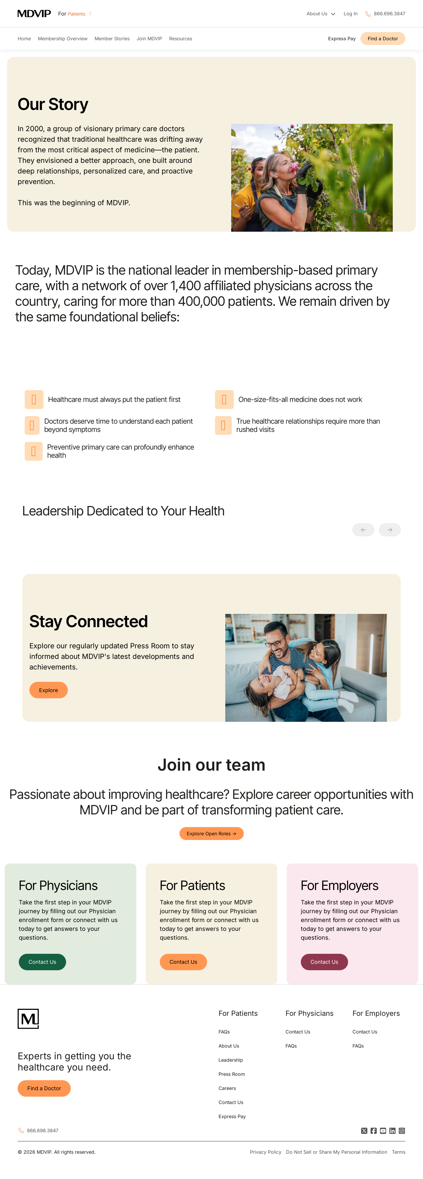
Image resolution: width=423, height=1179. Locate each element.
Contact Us (42, 962)
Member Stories (112, 38)
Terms (398, 1152)
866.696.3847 (389, 13)
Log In (350, 13)
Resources (180, 38)
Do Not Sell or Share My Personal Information (336, 1152)
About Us (229, 1046)
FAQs (224, 1032)
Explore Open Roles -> (211, 833)
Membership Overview (63, 38)
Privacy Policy (265, 1152)
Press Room (232, 1074)
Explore (48, 690)
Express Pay (342, 38)
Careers (227, 1088)
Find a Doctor (383, 38)
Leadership (231, 1060)
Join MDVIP (149, 38)
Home (24, 38)
